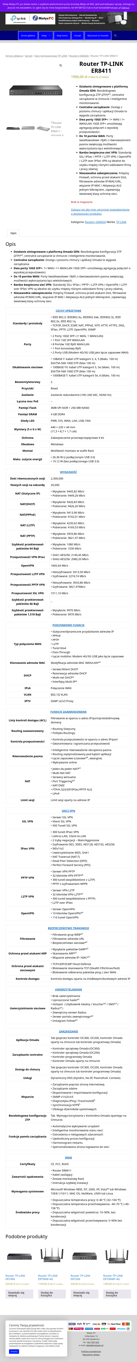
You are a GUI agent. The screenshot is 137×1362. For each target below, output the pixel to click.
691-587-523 (93, 1342)
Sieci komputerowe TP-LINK (51, 55)
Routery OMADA (79, 55)
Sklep (47, 35)
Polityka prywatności (91, 1351)
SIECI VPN (68, 811)
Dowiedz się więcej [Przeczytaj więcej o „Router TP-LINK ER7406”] (16, 1294)
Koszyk (77, 35)
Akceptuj (14, 1351)
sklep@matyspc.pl (94, 1345)
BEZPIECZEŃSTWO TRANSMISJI (68, 928)
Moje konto (62, 35)
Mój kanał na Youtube (97, 35)
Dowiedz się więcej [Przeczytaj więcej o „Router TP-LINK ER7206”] (81, 1294)
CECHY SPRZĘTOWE (68, 311)
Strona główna (28, 35)
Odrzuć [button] (125, 7)
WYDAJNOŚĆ (68, 472)
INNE (68, 1157)
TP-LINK (121, 222)
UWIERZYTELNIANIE (68, 989)
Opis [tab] (13, 233)
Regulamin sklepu (91, 1354)
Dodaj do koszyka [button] (47, 1294)
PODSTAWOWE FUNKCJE (68, 625)
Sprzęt (28, 55)
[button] (115, 35)
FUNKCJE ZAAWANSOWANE (68, 712)
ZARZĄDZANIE (68, 1031)
